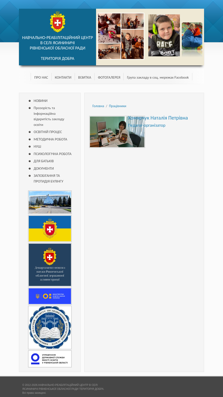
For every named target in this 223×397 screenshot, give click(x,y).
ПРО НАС (41, 77)
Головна (98, 106)
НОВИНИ (40, 100)
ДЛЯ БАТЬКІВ (44, 161)
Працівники (117, 106)
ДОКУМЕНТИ (44, 168)
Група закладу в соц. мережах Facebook (158, 77)
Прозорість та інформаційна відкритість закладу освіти (49, 116)
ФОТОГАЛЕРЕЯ (109, 77)
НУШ (37, 146)
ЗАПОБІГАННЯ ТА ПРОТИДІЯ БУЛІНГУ (48, 178)
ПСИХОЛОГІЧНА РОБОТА (52, 154)
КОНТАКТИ (63, 77)
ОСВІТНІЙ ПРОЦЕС (48, 132)
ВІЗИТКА (84, 77)
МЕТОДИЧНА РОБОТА (50, 139)
